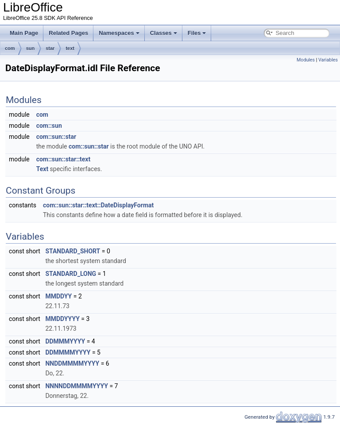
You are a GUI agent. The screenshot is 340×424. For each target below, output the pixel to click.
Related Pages (68, 33)
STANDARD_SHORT (72, 251)
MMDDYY (58, 296)
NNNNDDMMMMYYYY (76, 386)
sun (30, 48)
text (70, 48)
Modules (306, 60)
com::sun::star (56, 136)
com (10, 48)
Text (42, 168)
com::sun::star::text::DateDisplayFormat (98, 205)
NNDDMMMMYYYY (72, 363)
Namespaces (119, 33)
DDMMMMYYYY (67, 352)
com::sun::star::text (63, 159)
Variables (328, 60)
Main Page (24, 33)
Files (197, 33)
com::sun (49, 125)
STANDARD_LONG (70, 273)
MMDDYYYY (62, 318)
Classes (163, 33)
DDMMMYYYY (65, 341)
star (50, 48)
